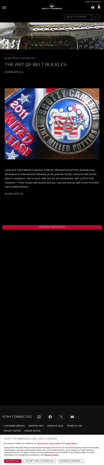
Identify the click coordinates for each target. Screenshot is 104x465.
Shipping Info (35, 426)
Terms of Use (42, 443)
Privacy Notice (55, 443)
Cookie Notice (71, 443)
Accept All (12, 461)
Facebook (16, 78)
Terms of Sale (55, 426)
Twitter (11, 78)
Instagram (39, 417)
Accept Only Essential (39, 461)
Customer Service (14, 426)
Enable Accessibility (93, 2)
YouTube (72, 417)
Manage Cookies (51, 455)
